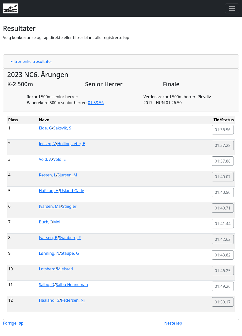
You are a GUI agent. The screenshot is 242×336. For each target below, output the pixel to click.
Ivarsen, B (48, 237)
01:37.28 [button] (223, 145)
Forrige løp (13, 323)
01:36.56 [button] (223, 129)
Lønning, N (49, 253)
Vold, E (59, 159)
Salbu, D (46, 284)
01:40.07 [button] (223, 176)
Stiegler (69, 206)
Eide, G (45, 128)
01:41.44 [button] (223, 223)
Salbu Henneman (72, 284)
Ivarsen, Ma (50, 206)
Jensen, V (47, 143)
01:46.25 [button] (223, 270)
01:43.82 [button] (223, 255)
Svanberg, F (70, 237)
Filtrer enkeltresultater (31, 61)
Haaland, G (49, 300)
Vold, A (45, 159)
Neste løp (173, 323)
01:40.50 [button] (223, 192)
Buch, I (45, 222)
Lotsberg (47, 269)
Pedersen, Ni (73, 300)
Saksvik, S (62, 128)
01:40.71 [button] (223, 208)
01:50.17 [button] (223, 302)
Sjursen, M (67, 175)
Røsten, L (47, 175)
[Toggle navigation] (232, 8)
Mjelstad (65, 269)
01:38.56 (96, 102)
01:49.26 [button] (223, 286)
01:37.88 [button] (223, 161)
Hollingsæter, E (71, 143)
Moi (56, 222)
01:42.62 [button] (223, 239)
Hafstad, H (49, 190)
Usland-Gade (72, 190)
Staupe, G (70, 253)
